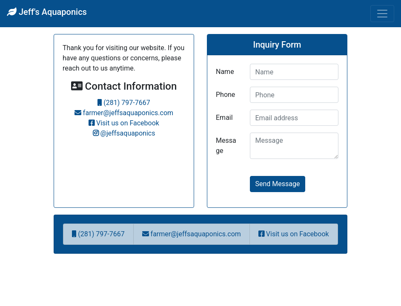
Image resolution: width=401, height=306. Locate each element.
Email (224, 117)
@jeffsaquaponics (124, 133)
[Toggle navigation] (382, 13)
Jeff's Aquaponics (47, 12)
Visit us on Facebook (124, 123)
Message (226, 145)
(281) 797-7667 (123, 103)
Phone (225, 95)
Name (225, 72)
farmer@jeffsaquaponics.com (123, 113)
